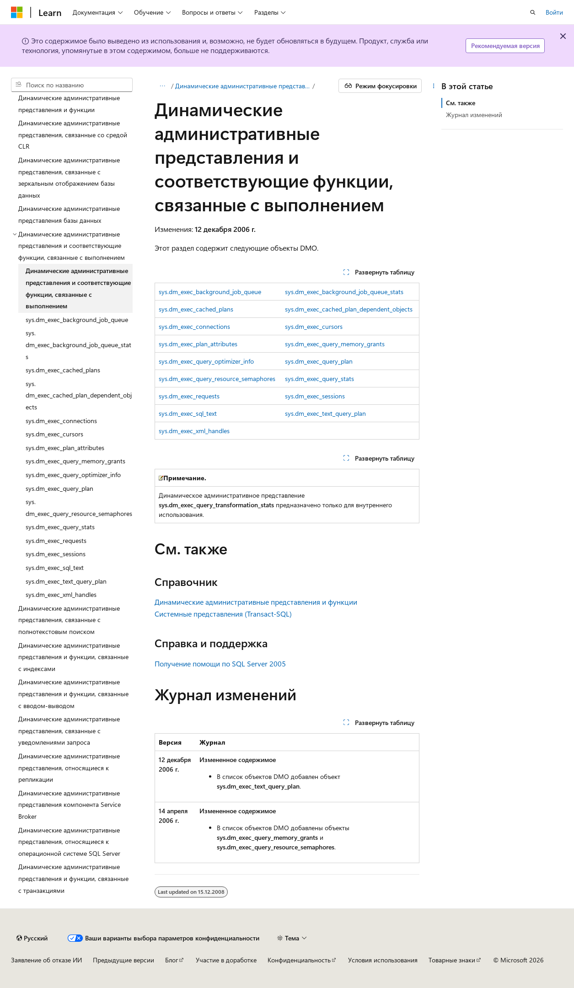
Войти (554, 12)
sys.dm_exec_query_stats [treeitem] (60, 526)
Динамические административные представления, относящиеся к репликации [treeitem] (69, 768)
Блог (171, 960)
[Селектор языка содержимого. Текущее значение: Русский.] (32, 938)
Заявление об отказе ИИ (46, 960)
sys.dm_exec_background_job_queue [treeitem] (77, 319)
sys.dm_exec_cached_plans (196, 309)
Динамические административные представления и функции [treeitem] (69, 103)
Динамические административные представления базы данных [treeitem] (69, 214)
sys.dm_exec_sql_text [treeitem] (55, 567)
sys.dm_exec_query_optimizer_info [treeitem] (73, 474)
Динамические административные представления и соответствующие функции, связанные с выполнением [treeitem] (78, 288)
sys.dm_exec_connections (194, 326)
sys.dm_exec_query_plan (319, 361)
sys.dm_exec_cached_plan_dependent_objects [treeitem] (79, 395)
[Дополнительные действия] (433, 86)
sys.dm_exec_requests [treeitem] (56, 540)
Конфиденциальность (299, 960)
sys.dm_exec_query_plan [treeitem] (59, 488)
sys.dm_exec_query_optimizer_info (206, 361)
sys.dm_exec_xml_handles (194, 430)
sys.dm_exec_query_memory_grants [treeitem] (75, 460)
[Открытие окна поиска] (533, 12)
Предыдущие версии (123, 960)
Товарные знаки (452, 960)
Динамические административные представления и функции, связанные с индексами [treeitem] (73, 657)
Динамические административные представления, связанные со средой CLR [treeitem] (72, 134)
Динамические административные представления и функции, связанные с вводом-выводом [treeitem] (73, 693)
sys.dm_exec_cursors (314, 326)
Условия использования (383, 960)
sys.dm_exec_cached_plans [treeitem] (63, 369)
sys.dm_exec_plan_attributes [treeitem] (65, 447)
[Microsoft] (17, 12)
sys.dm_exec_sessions (315, 396)
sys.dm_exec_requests (189, 396)
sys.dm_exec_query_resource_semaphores (217, 378)
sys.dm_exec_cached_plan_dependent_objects (349, 309)
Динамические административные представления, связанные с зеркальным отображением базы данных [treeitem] (69, 177)
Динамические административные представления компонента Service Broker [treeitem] (69, 805)
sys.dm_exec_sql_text (188, 413)
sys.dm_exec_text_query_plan (325, 413)
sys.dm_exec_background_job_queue (210, 291)
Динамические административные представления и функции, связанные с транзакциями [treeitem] (73, 878)
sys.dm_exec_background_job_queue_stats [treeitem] (78, 344)
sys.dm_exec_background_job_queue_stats (344, 291)
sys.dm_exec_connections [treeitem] (61, 420)
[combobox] (72, 85)
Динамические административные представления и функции (243, 85)
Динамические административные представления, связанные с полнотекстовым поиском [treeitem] (69, 620)
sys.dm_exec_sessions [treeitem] (56, 553)
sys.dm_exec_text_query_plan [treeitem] (66, 581)
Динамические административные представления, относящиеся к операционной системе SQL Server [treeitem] (69, 842)
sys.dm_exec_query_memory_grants (335, 343)
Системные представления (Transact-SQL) (223, 613)
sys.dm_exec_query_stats (319, 378)
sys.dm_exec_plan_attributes (198, 343)
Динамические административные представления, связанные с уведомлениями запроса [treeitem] (69, 730)
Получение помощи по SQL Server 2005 (220, 663)
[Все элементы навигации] (163, 86)
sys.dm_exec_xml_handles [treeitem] (61, 594)
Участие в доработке (226, 960)
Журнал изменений (474, 114)
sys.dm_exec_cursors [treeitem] (54, 434)
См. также (460, 102)
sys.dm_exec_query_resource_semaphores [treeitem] (79, 507)
